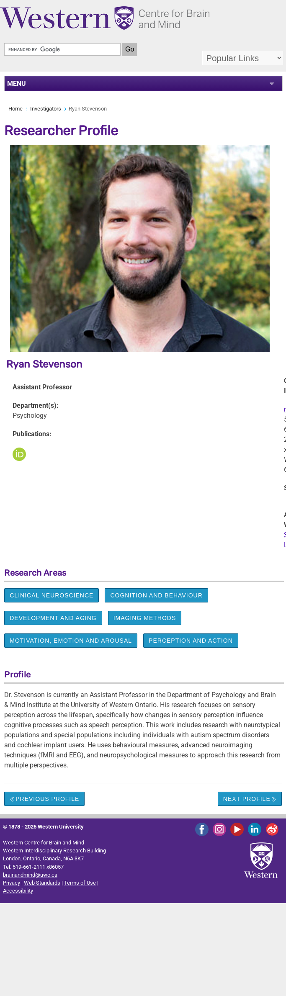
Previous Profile (44, 798)
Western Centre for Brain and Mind (43, 842)
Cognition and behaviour (156, 595)
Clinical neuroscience (51, 595)
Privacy (11, 883)
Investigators (45, 109)
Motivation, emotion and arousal (71, 640)
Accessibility (18, 891)
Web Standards (42, 883)
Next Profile (249, 798)
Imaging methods (144, 618)
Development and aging (53, 618)
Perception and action (191, 640)
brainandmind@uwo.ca (30, 875)
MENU (16, 84)
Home (15, 109)
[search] (62, 49)
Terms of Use (80, 883)
